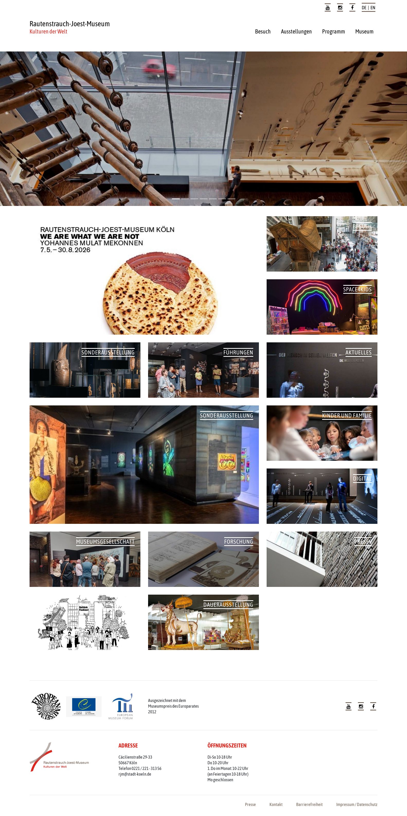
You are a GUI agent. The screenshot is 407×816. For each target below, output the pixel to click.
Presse (250, 804)
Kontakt (276, 804)
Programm (333, 31)
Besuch (263, 31)
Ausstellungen (296, 31)
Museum (364, 31)
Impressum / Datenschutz (356, 804)
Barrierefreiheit (309, 804)
